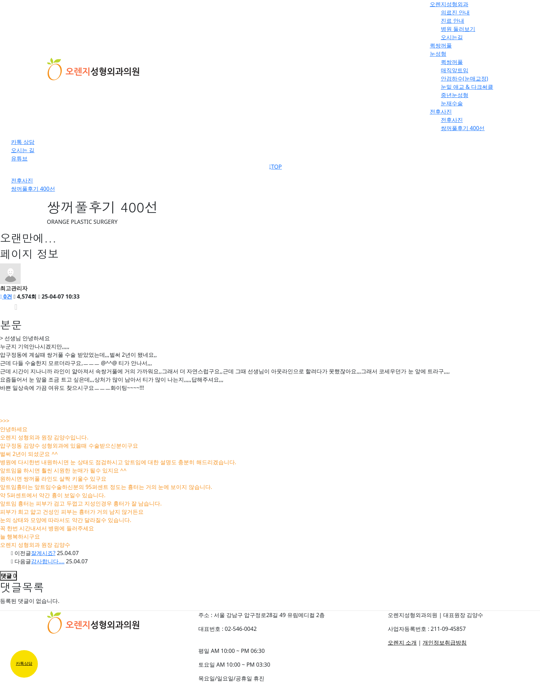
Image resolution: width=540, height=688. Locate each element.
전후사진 (441, 111)
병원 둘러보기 (458, 29)
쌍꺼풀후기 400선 (463, 128)
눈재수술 (452, 103)
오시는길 (452, 37)
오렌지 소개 (402, 642)
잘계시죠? (43, 553)
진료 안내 (452, 20)
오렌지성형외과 (449, 4)
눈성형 (438, 54)
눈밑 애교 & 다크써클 (467, 87)
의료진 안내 (455, 12)
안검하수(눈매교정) (464, 78)
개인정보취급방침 (445, 642)
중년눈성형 (454, 95)
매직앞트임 (454, 70)
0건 (6, 296)
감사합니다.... (47, 561)
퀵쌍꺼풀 (441, 45)
